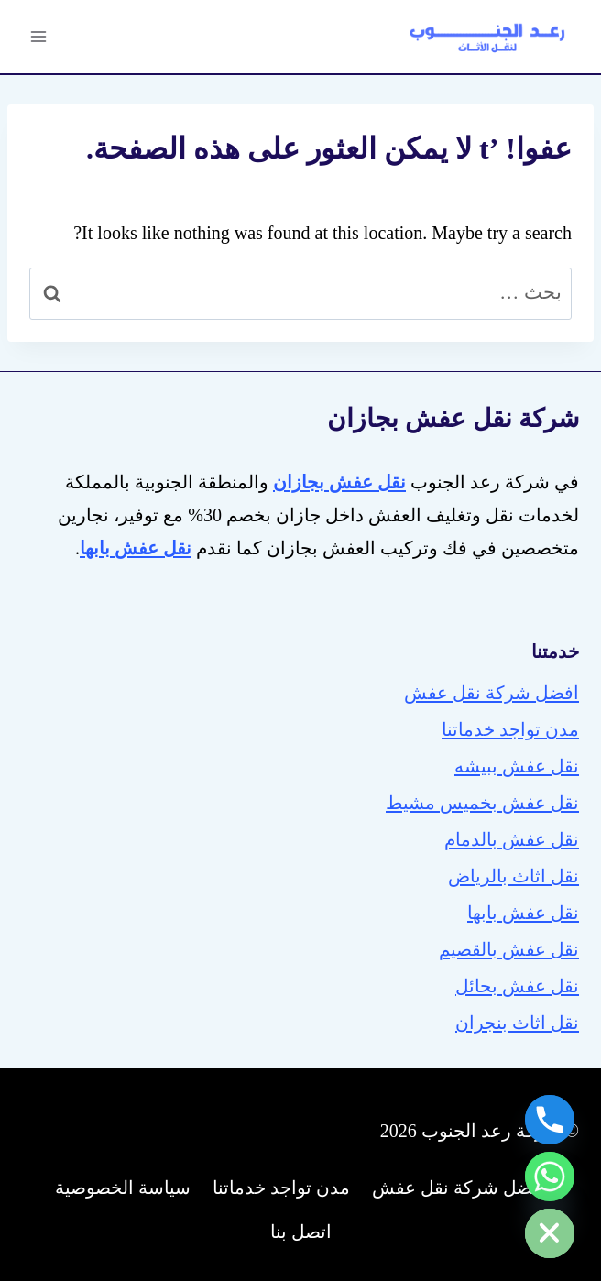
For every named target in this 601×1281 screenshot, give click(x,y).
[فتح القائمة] (39, 36)
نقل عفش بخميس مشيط (482, 803)
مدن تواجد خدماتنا (510, 729)
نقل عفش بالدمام (511, 839)
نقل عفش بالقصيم (509, 949)
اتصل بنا (301, 1231)
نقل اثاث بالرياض (513, 876)
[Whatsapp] (549, 1176)
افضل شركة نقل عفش (491, 693)
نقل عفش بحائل (517, 986)
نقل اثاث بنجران (517, 1023)
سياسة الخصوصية (123, 1187)
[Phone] (549, 1119)
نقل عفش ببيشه (516, 766)
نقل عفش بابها (523, 913)
